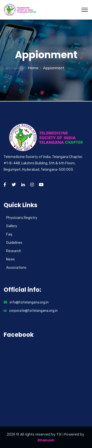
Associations (16, 268)
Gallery (11, 226)
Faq (9, 234)
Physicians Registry (21, 218)
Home (33, 68)
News (10, 259)
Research (13, 251)
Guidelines (14, 243)
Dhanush (46, 440)
